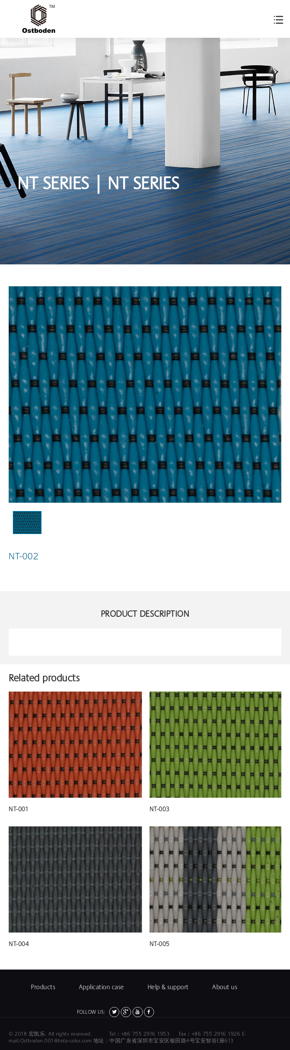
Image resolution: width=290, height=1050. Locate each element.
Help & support (168, 987)
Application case (101, 987)
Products (43, 987)
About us (224, 987)
